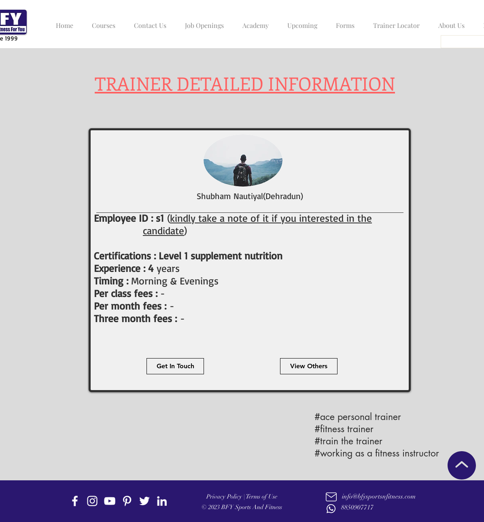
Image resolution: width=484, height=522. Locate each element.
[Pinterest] (127, 501)
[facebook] (75, 501)
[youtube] (110, 501)
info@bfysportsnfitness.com (379, 496)
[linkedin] (162, 501)
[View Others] (309, 366)
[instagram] (92, 501)
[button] (102, 22)
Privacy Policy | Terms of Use (241, 496)
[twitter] (144, 501)
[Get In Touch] (175, 366)
